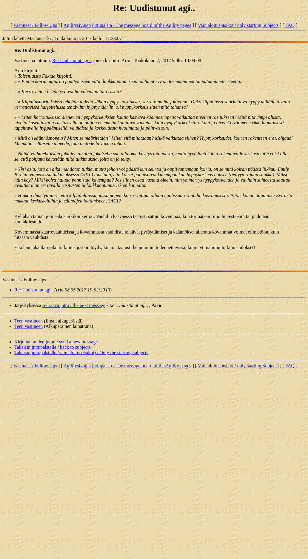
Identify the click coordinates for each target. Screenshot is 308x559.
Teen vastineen (28, 320)
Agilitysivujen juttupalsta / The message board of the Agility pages (127, 25)
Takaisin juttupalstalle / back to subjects (52, 347)
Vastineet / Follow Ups (35, 25)
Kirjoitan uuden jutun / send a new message (56, 341)
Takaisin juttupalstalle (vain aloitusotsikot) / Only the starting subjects (81, 352)
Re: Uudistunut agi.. (71, 60)
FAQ (290, 25)
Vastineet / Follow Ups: (24, 279)
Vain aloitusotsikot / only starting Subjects (238, 25)
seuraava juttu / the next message (73, 305)
